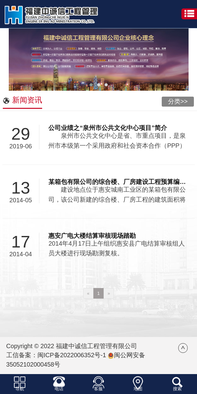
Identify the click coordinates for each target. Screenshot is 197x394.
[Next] (108, 293)
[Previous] (88, 293)
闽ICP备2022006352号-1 (71, 355)
